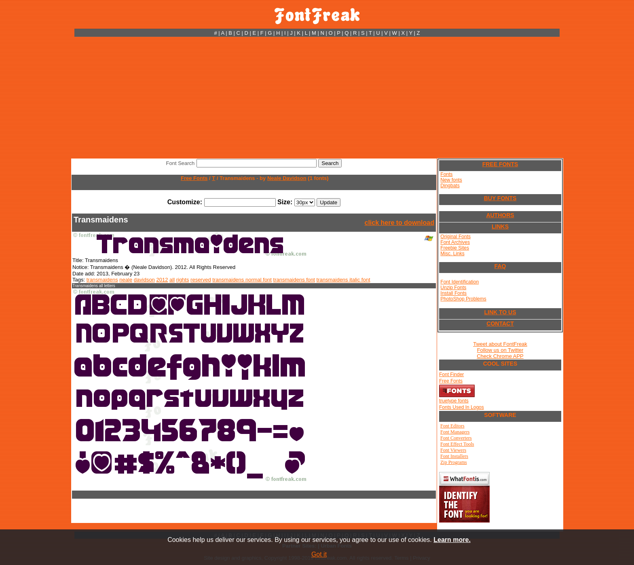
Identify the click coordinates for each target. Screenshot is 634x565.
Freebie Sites (454, 248)
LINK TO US (500, 312)
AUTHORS (500, 215)
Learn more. (452, 539)
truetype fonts (454, 401)
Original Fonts (455, 236)
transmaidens (102, 280)
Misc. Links (452, 253)
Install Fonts (453, 293)
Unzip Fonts (453, 287)
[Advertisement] (317, 97)
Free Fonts (194, 178)
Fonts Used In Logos (461, 407)
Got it (319, 554)
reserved (200, 280)
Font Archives (455, 242)
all (172, 280)
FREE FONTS (500, 164)
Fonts (446, 174)
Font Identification (459, 282)
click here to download (399, 222)
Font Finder (451, 374)
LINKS (500, 226)
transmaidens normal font (242, 280)
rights (182, 280)
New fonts (451, 180)
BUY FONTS (500, 198)
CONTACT (500, 323)
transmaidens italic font (343, 280)
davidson (144, 280)
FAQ (500, 266)
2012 (162, 280)
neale (125, 280)
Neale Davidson (286, 178)
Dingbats (449, 185)
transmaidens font (294, 280)
